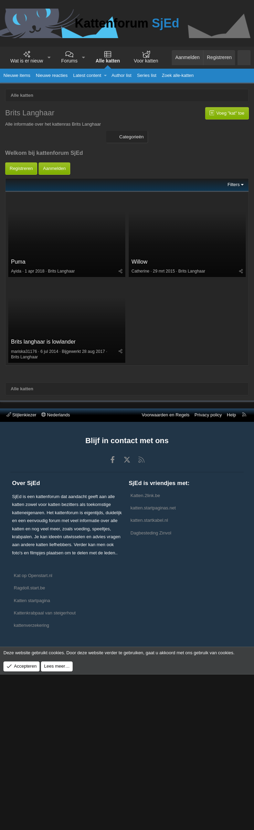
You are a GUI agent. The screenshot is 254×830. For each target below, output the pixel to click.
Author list (121, 75)
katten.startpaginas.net (153, 507)
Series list (146, 75)
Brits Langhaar (61, 271)
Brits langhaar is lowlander (43, 342)
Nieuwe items (16, 75)
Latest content (87, 75)
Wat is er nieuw (26, 61)
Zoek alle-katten (178, 75)
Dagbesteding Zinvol (150, 532)
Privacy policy (208, 414)
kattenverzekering (31, 625)
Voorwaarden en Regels (166, 414)
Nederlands (55, 414)
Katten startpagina (32, 600)
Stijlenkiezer (21, 414)
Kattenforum (127, 23)
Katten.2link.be (145, 495)
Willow (139, 262)
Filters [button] (233, 184)
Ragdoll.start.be (29, 587)
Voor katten (146, 61)
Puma (18, 262)
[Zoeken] (244, 57)
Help (231, 414)
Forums (69, 61)
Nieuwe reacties (52, 75)
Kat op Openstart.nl (33, 575)
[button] (49, 57)
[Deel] (120, 271)
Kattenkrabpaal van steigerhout (45, 612)
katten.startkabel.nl (149, 520)
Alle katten (108, 61)
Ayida (16, 271)
